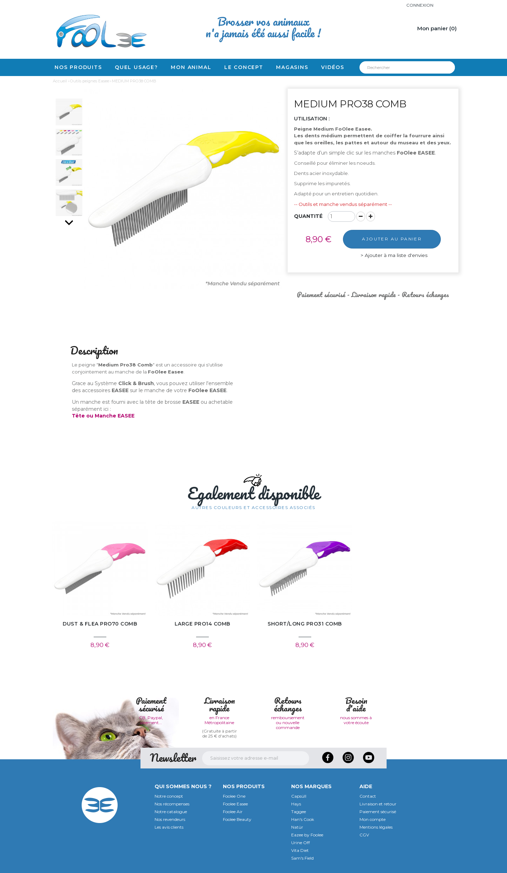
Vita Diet (300, 850)
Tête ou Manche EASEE (103, 416)
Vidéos (332, 67)
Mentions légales (376, 827)
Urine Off (300, 842)
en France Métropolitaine (219, 720)
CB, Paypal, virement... (151, 720)
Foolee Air (233, 811)
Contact (367, 796)
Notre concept (169, 796)
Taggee (298, 811)
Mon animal (191, 67)
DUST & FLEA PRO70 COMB (100, 624)
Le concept (243, 67)
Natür (297, 827)
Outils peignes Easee (89, 80)
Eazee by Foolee (307, 834)
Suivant (69, 222)
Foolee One (234, 796)
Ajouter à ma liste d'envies (394, 255)
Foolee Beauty (237, 819)
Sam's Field (302, 858)
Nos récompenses (172, 803)
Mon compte (372, 819)
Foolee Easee (235, 803)
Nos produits (78, 67)
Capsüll (298, 796)
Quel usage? (136, 67)
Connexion (419, 5)
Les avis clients (169, 827)
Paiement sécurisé (377, 811)
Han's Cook (302, 819)
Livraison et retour (377, 803)
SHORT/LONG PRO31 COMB (305, 624)
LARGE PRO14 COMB (202, 624)
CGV (364, 834)
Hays (296, 803)
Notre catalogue (171, 811)
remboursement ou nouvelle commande (288, 722)
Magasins (292, 67)
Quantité (308, 216)
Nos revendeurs (170, 819)
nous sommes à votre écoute (356, 720)
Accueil (60, 80)
